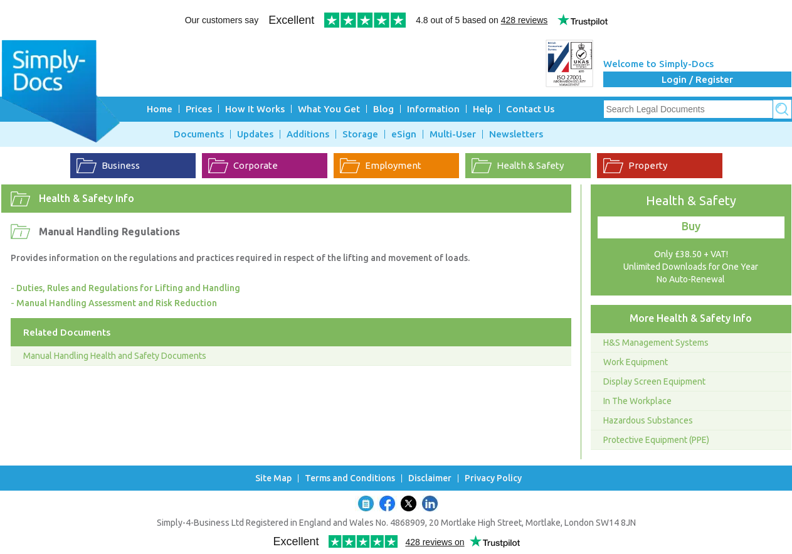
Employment (393, 165)
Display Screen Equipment (654, 381)
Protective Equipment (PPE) (656, 440)
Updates (255, 134)
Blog (383, 109)
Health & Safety (530, 165)
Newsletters (516, 134)
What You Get (329, 109)
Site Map (273, 478)
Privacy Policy (493, 478)
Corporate (255, 165)
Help (483, 109)
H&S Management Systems (656, 343)
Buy (691, 226)
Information (433, 109)
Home (159, 109)
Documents (199, 134)
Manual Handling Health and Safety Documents (114, 356)
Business (121, 165)
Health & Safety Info (86, 198)
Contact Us (530, 109)
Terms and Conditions (350, 478)
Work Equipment (635, 362)
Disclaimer (429, 478)
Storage (360, 134)
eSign (403, 134)
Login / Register (697, 79)
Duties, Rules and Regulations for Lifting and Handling (128, 288)
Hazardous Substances (648, 420)
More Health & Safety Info (691, 318)
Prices (199, 109)
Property (647, 165)
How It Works (255, 109)
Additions (308, 134)
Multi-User (453, 134)
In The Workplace (637, 401)
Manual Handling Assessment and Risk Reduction (116, 303)
